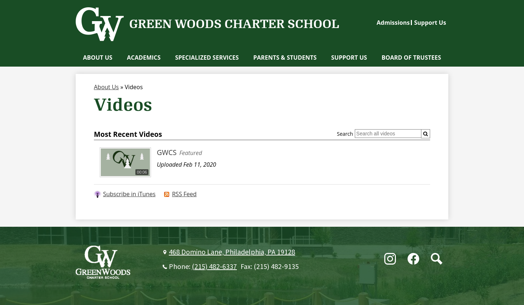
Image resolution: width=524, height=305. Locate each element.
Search (345, 133)
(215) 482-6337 (214, 267)
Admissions (393, 23)
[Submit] (425, 133)
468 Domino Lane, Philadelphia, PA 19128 (232, 252)
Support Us (430, 23)
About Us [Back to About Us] (106, 87)
